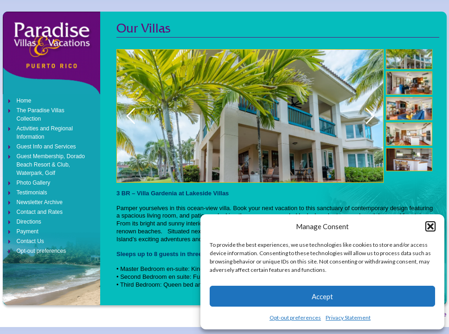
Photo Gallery (34, 183)
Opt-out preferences (295, 317)
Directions (29, 221)
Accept (322, 296)
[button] (430, 226)
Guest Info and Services (46, 146)
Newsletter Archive (40, 202)
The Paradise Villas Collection (40, 114)
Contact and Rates (40, 212)
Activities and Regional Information (45, 132)
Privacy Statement (348, 317)
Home (24, 100)
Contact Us (30, 241)
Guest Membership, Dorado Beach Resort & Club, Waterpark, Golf (51, 164)
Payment (27, 231)
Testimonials (32, 192)
